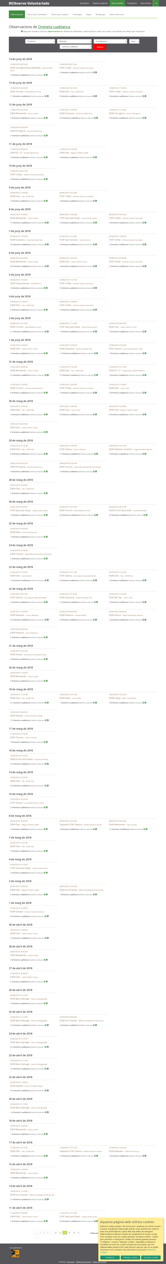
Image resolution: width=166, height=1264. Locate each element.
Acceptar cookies (151, 1257)
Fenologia (77, 14)
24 (65, 1233)
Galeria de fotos (117, 14)
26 (74, 1233)
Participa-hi (132, 3)
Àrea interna (146, 3)
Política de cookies (100, 1262)
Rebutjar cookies (130, 1257)
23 (60, 1233)
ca (156, 3)
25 (69, 1233)
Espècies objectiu (100, 3)
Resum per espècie (59, 14)
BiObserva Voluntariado (29, 3)
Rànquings (100, 14)
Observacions (17, 14)
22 (56, 1233)
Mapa (88, 14)
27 (78, 1233)
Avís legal (70, 1262)
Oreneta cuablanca (54, 26)
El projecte (84, 3)
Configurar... (110, 1257)
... (51, 1233)
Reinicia (100, 47)
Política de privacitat (83, 1262)
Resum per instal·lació (37, 14)
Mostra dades (117, 3)
